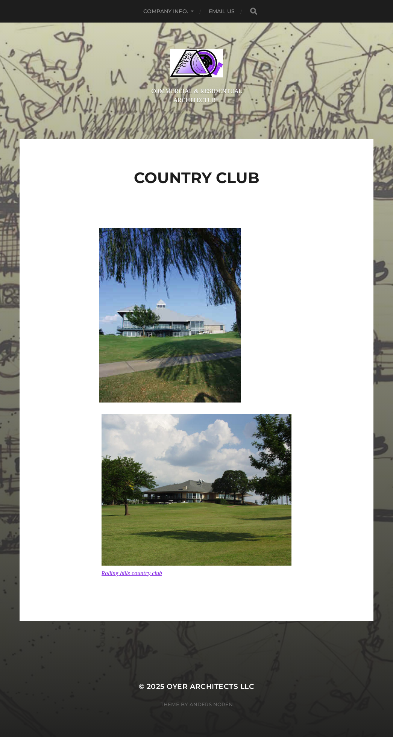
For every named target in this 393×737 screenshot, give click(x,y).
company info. (165, 11)
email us (222, 11)
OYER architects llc (210, 686)
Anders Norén (211, 704)
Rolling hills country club (132, 573)
